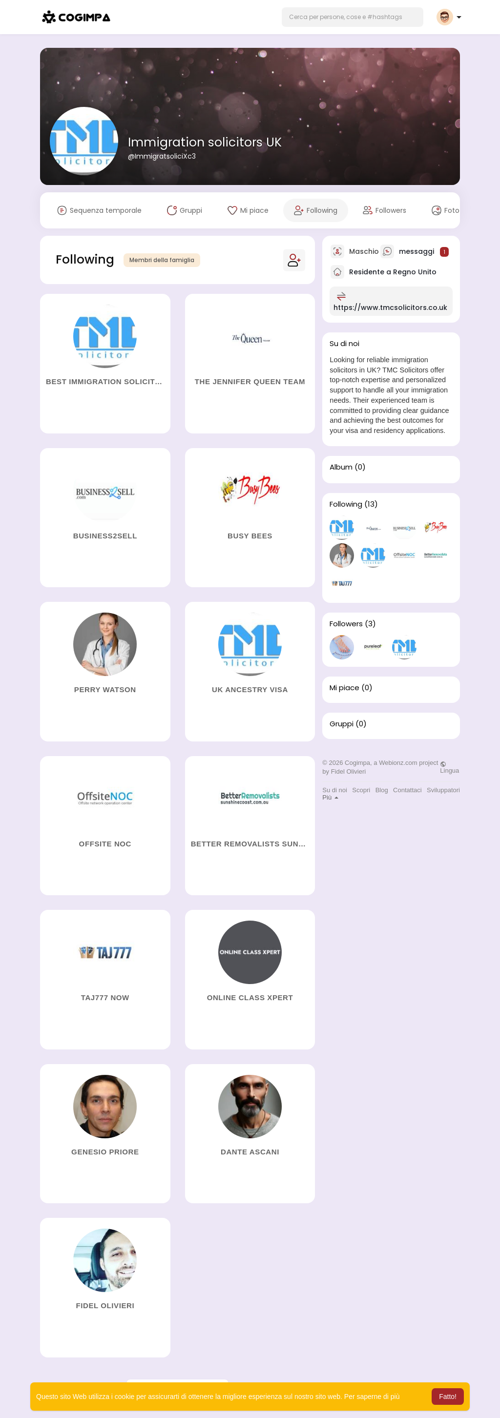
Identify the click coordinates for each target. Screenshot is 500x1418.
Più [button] (330, 797)
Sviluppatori (443, 790)
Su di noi (334, 790)
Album (341, 467)
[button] (352, 17)
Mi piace (344, 688)
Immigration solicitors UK (205, 142)
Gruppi (342, 724)
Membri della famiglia (161, 260)
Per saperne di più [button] (372, 1396)
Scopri (361, 790)
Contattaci (407, 790)
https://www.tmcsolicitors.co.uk (390, 307)
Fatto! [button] (448, 1396)
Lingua (449, 767)
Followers (346, 624)
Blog (381, 790)
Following (346, 504)
